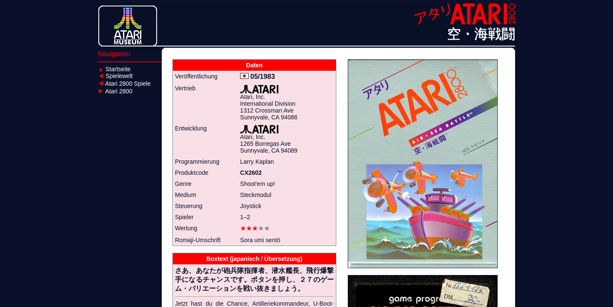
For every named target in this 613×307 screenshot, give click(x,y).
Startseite (114, 69)
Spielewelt (115, 75)
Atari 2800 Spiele (124, 83)
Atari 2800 (115, 91)
